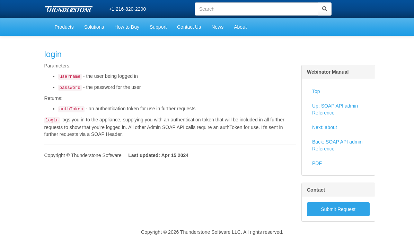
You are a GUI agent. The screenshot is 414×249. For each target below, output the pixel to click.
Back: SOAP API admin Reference (337, 145)
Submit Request (338, 209)
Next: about (324, 127)
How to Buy (126, 27)
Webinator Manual (328, 72)
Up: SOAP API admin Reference (335, 109)
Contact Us (189, 27)
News (217, 27)
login (53, 54)
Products (64, 27)
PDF (317, 163)
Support (158, 27)
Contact (316, 190)
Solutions (94, 27)
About (240, 27)
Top (316, 91)
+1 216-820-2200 (127, 9)
